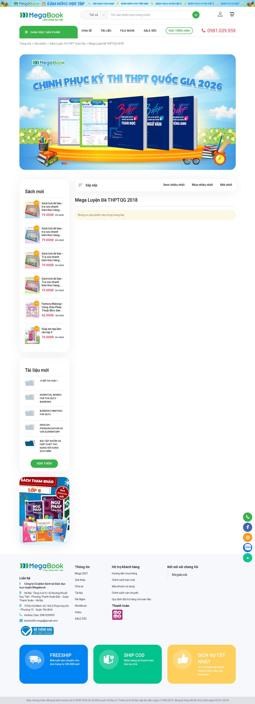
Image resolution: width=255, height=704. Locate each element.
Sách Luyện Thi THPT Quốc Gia (67, 43)
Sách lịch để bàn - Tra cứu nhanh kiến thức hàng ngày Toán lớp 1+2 (53, 282)
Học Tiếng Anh (179, 30)
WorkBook (81, 605)
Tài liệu (106, 30)
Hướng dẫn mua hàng (124, 573)
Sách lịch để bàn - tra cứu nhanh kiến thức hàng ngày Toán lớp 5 (52, 232)
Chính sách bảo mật (123, 579)
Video (78, 612)
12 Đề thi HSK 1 (41, 382)
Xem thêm (44, 463)
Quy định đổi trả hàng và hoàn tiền (131, 599)
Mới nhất (226, 185)
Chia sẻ (86, 30)
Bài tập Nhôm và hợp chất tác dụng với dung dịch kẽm (43, 446)
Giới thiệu (80, 579)
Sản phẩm (40, 43)
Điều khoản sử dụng (123, 586)
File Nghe (127, 30)
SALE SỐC (150, 30)
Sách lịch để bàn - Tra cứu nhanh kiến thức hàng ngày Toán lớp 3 (52, 257)
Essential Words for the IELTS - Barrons (43, 398)
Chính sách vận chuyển (125, 592)
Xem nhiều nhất (174, 185)
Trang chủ (25, 43)
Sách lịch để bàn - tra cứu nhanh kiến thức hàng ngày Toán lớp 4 (52, 207)
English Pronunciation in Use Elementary (44, 428)
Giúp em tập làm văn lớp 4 (51, 330)
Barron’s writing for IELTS (43, 412)
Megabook (179, 575)
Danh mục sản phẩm (42, 32)
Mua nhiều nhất (202, 185)
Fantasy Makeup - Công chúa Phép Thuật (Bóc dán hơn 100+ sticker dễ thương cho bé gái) (52, 307)
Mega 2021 (81, 573)
